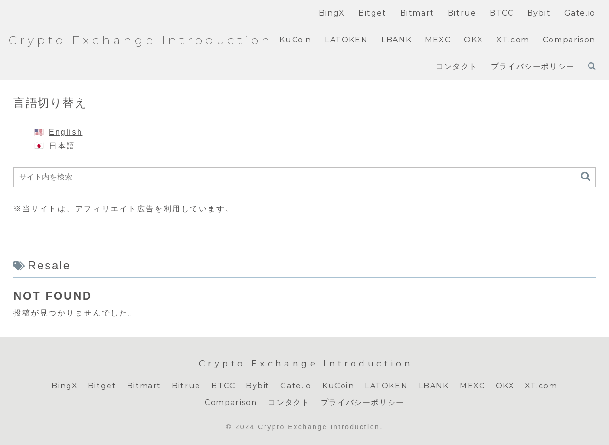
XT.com (542, 385)
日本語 (62, 146)
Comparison (231, 402)
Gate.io (295, 385)
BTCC (223, 385)
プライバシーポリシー (362, 402)
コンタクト (289, 402)
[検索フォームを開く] (592, 66)
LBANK (433, 385)
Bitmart (143, 385)
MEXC (472, 385)
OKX (505, 385)
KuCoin (338, 385)
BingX (63, 385)
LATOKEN (386, 385)
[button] (585, 176)
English (65, 132)
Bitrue (185, 385)
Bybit (257, 385)
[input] (304, 177)
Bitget (101, 385)
